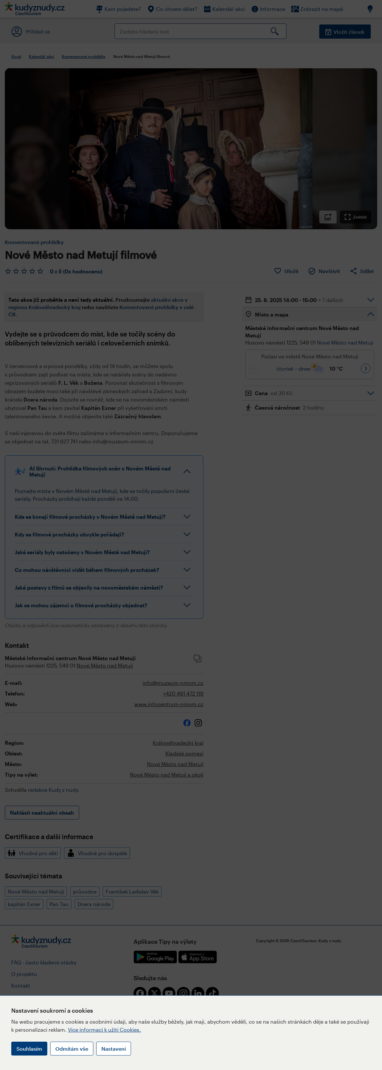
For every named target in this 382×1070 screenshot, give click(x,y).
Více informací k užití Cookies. (104, 1030)
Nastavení (113, 1049)
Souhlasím (29, 1049)
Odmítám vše (71, 1049)
